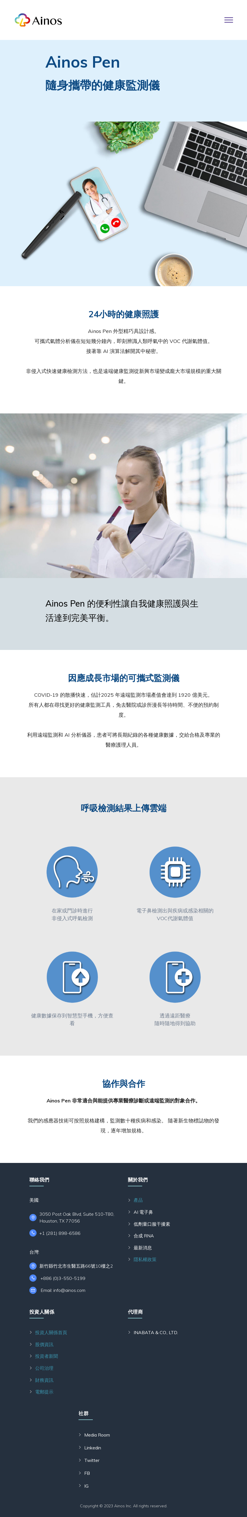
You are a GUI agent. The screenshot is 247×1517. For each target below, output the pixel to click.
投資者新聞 (46, 1356)
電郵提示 (44, 1392)
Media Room (97, 1435)
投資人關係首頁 (51, 1332)
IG (86, 1486)
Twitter (91, 1460)
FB (87, 1473)
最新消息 (143, 1248)
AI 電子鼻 (143, 1212)
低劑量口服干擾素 (152, 1224)
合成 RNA (144, 1236)
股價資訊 (44, 1344)
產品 (138, 1200)
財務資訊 (44, 1380)
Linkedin (92, 1448)
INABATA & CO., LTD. (156, 1332)
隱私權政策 (145, 1259)
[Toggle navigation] (228, 20)
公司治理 (44, 1368)
